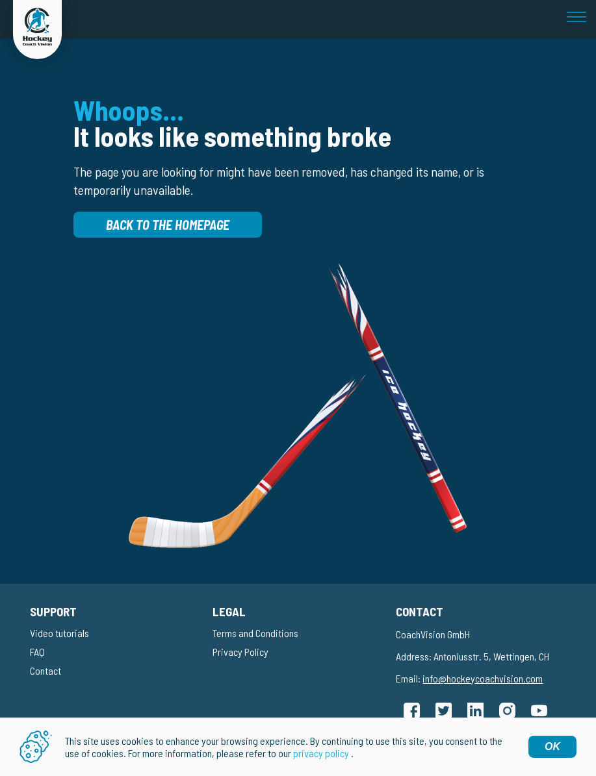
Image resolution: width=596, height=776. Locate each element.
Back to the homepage (167, 224)
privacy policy (321, 753)
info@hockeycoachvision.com (482, 678)
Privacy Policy (240, 651)
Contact (45, 670)
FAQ (37, 651)
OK (552, 746)
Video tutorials (59, 633)
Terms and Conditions (255, 633)
